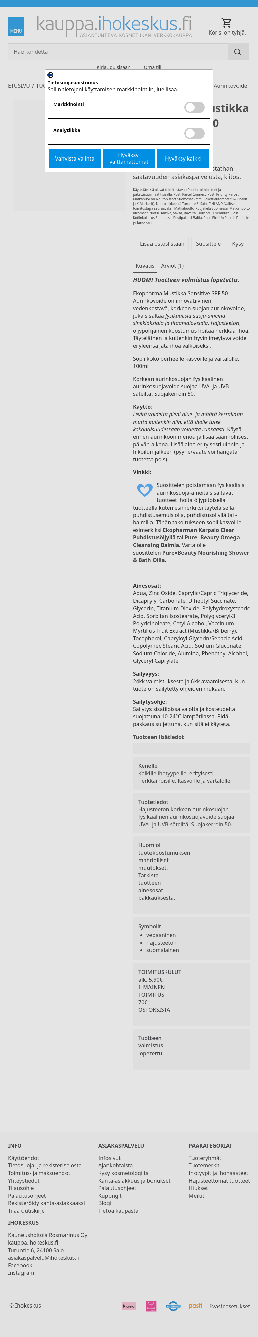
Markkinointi (68, 104)
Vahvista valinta (74, 158)
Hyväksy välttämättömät (129, 158)
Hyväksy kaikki (183, 158)
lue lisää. (167, 89)
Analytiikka (66, 130)
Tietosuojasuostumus (73, 83)
